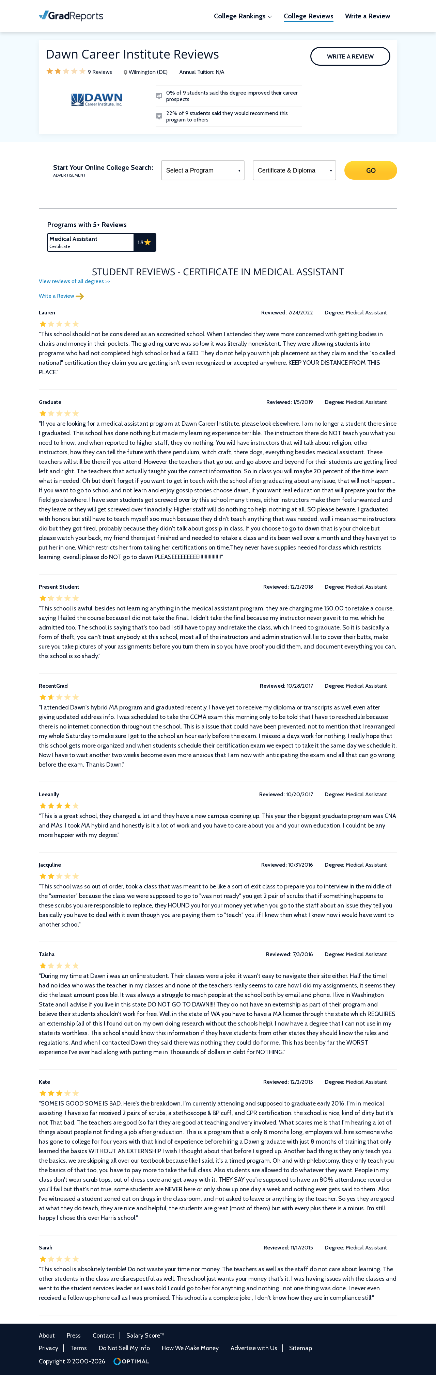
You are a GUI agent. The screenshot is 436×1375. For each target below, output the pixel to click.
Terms (78, 1348)
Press (74, 1335)
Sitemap (300, 1348)
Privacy (48, 1348)
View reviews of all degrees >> (74, 281)
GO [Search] (370, 170)
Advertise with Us (254, 1348)
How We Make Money (190, 1348)
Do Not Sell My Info (124, 1348)
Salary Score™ (145, 1335)
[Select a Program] (203, 170)
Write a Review (350, 56)
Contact (103, 1335)
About (47, 1335)
